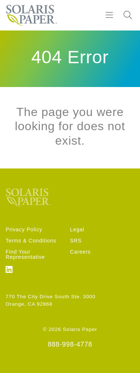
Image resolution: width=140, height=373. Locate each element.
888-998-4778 (70, 344)
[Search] (127, 15)
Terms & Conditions (31, 241)
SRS (76, 241)
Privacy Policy (24, 229)
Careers (80, 252)
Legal (77, 229)
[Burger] (109, 15)
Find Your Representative (25, 254)
